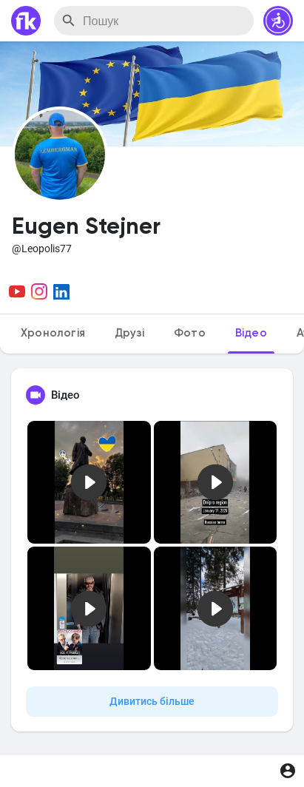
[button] (278, 21)
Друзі (129, 333)
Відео (251, 333)
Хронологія (53, 333)
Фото (190, 333)
